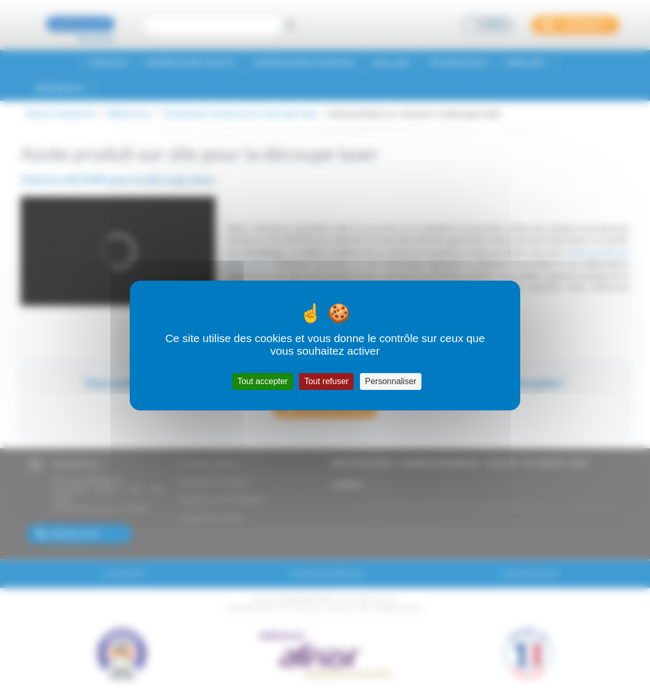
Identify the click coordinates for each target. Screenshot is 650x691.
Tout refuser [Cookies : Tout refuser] (326, 381)
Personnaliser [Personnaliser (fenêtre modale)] (391, 381)
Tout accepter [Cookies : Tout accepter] (263, 381)
